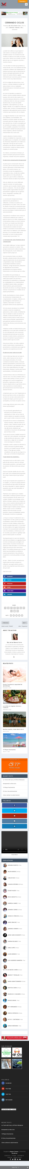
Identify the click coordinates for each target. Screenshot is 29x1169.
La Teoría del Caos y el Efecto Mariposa (13, 779)
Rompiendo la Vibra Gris (9, 783)
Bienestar (11, 27)
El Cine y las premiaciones (10, 791)
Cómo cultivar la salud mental (11, 795)
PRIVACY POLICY (17, 1157)
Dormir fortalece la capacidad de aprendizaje (12, 685)
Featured (17, 27)
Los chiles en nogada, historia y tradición (12, 706)
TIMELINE (9, 1157)
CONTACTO (7, 1155)
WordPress (14, 1153)
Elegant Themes (14, 1151)
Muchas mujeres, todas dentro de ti (13, 729)
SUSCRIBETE (20, 1155)
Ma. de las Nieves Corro (15, 25)
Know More (15, 854)
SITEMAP (14, 1155)
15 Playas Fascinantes (9, 749)
